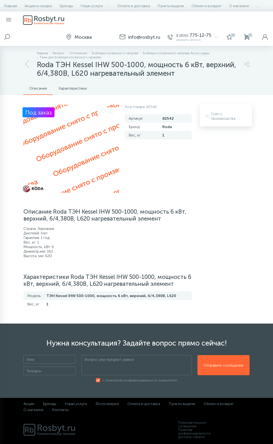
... (258, 6)
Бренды (66, 6)
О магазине (239, 6)
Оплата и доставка (133, 6)
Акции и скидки (38, 6)
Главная (10, 6)
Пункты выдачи (171, 6)
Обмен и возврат (206, 6)
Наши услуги (95, 6)
